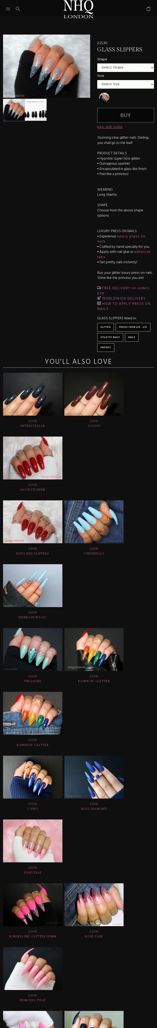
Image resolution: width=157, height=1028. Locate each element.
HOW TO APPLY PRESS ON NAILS (124, 306)
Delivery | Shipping (75, 957)
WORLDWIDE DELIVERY (123, 299)
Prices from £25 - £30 (133, 327)
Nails (131, 337)
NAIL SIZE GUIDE (110, 127)
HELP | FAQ (38, 957)
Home (88, 963)
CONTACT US (63, 963)
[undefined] (104, 98)
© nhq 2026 (112, 963)
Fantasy (105, 347)
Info (39, 963)
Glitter (105, 327)
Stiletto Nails (110, 337)
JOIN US (14, 957)
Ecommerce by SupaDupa (82, 1009)
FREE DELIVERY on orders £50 (123, 291)
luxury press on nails (121, 239)
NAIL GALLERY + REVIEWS (126, 957)
